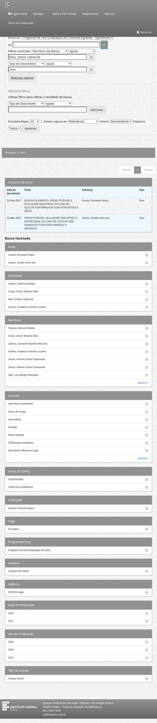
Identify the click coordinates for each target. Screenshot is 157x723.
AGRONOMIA (16, 479)
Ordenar (104, 121)
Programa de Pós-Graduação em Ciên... (30, 550)
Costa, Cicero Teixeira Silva (23, 291)
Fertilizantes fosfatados (20, 442)
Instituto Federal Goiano (21, 508)
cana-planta (14, 419)
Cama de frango (17, 411)
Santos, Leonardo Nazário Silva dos (27, 343)
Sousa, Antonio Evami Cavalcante (26, 359)
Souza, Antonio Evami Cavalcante (26, 367)
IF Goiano (13, 529)
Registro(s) (139, 121)
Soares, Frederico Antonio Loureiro (27, 307)
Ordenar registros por (55, 121)
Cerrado (12, 427)
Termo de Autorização (22, 23)
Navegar (39, 13)
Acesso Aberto (16, 678)
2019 (11, 649)
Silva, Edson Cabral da (20, 299)
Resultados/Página (18, 121)
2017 (11, 621)
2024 (11, 613)
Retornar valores (22, 77)
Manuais (111, 13)
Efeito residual (16, 435)
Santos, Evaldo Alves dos (96, 218)
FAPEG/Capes (16, 592)
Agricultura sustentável (20, 403)
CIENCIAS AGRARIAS (20, 487)
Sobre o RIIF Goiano (64, 13)
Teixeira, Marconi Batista (21, 283)
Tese (141, 200)
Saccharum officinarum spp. (23, 450)
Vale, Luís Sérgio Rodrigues (23, 375)
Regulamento (90, 13)
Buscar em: (14, 37)
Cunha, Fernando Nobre (95, 200)
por (10, 44)
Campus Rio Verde (18, 571)
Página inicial (17, 13)
